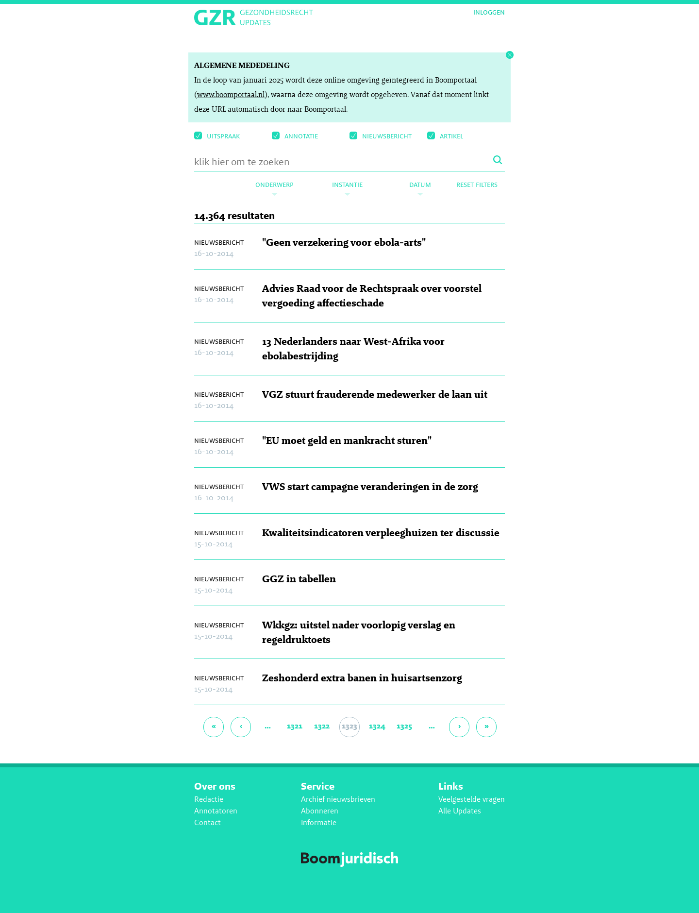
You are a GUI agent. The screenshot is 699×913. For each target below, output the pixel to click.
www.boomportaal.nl (231, 94)
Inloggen (489, 12)
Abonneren (319, 811)
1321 (294, 726)
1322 (322, 726)
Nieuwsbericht (381, 136)
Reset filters (477, 184)
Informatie (318, 822)
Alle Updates (459, 811)
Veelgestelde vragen (471, 799)
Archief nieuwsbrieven (338, 799)
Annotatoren (215, 811)
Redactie (208, 799)
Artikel (445, 136)
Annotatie (295, 136)
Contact (207, 822)
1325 (404, 726)
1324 (377, 726)
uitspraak (217, 136)
